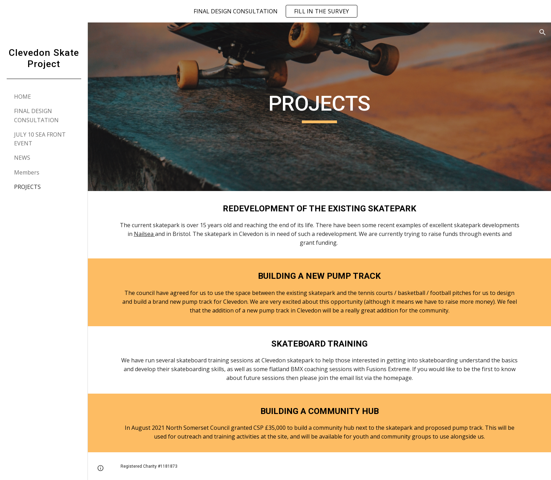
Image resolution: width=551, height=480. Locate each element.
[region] (275, 11)
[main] (319, 106)
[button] (542, 32)
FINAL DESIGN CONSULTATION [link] (36, 115)
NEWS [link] (22, 158)
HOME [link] (22, 96)
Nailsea (144, 234)
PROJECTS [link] (27, 187)
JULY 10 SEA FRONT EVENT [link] (40, 139)
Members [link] (26, 172)
